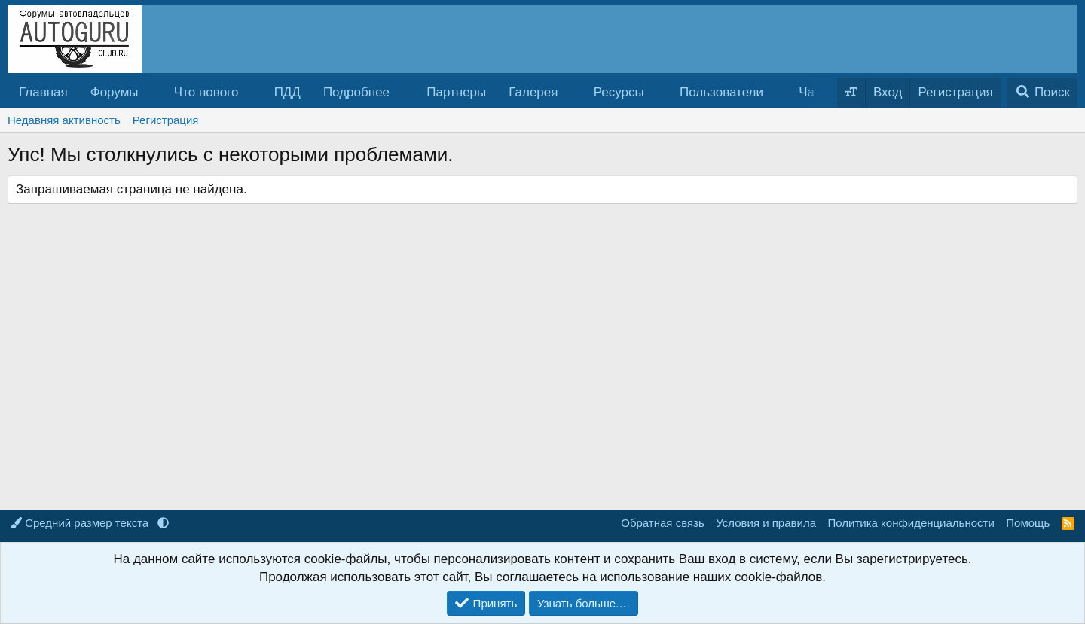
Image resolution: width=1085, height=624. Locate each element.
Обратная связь (662, 522)
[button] (150, 93)
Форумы (114, 92)
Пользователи (721, 92)
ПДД (287, 92)
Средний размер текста (81, 522)
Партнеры (456, 92)
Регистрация (166, 120)
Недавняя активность (64, 120)
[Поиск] (1042, 93)
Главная (43, 92)
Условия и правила (766, 522)
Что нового (206, 92)
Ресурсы (619, 92)
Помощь (1028, 522)
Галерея (533, 92)
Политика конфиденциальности (911, 522)
